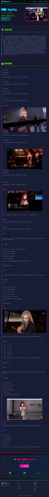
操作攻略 (40, 1)
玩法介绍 (34, 1)
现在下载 (45, 1)
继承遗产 (35, 491)
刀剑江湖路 (35, 486)
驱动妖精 (35, 484)
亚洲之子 (35, 488)
